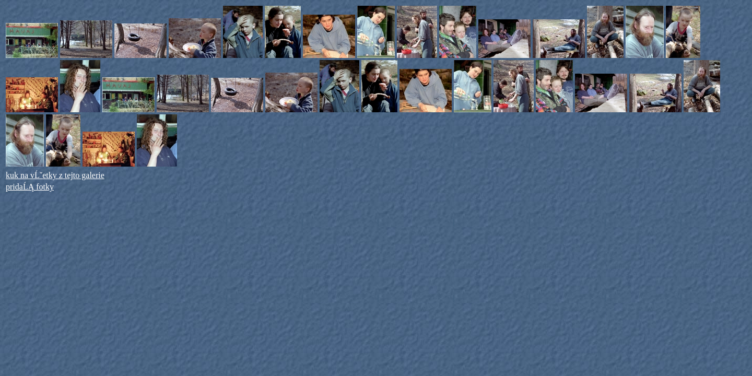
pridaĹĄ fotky (30, 186)
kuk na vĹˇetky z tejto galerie (55, 175)
